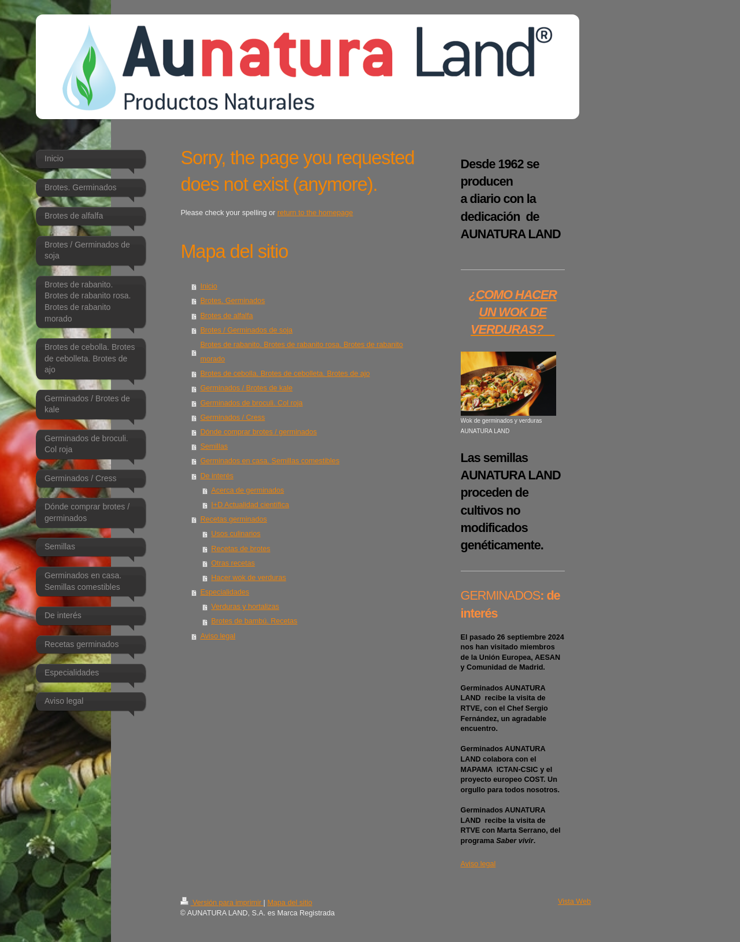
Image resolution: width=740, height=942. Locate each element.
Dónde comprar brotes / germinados (258, 432)
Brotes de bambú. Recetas (254, 621)
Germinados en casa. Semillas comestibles (269, 461)
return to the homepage (315, 213)
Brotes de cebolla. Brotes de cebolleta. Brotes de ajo (284, 374)
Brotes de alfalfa (226, 316)
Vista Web (574, 901)
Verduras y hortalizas (245, 607)
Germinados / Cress (232, 417)
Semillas (214, 446)
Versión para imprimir (222, 903)
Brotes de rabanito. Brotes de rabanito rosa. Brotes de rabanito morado (301, 352)
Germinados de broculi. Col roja (251, 403)
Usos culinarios (235, 534)
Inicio (208, 286)
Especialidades (224, 592)
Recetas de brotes (240, 549)
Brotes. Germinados (232, 301)
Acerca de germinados (247, 490)
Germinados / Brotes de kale (246, 388)
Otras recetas (233, 563)
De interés (216, 476)
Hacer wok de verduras (248, 578)
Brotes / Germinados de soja (246, 330)
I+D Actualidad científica (250, 505)
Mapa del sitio (289, 903)
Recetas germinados (233, 519)
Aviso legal (217, 636)
